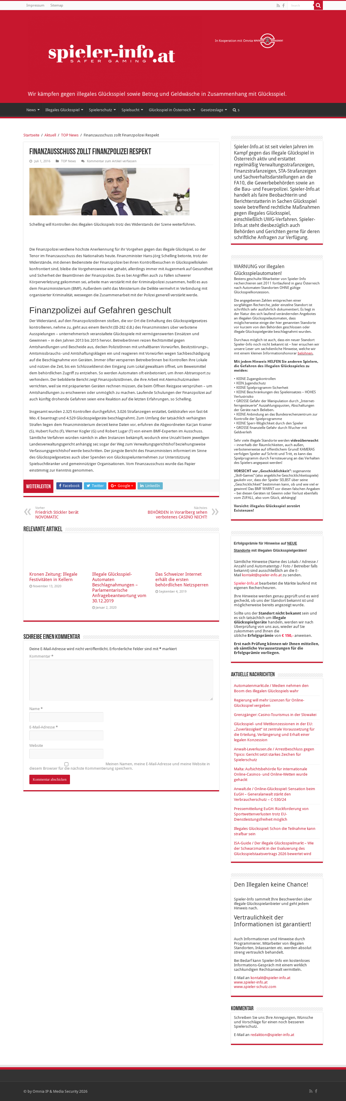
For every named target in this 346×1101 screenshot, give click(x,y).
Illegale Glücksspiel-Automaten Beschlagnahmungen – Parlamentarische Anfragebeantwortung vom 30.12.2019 (119, 588)
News (31, 110)
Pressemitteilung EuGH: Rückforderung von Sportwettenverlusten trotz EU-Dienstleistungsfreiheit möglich (271, 814)
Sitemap (56, 5)
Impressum (35, 5)
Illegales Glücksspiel (62, 110)
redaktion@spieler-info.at (272, 1034)
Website (36, 745)
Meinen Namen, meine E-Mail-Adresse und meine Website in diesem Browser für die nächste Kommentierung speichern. (119, 766)
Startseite (31, 135)
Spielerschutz (100, 110)
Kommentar (41, 656)
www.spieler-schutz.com (255, 986)
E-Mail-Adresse (43, 727)
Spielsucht (130, 110)
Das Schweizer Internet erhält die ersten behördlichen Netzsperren (181, 580)
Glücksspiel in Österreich (170, 110)
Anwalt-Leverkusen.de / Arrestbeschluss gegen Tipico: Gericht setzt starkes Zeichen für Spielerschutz (274, 754)
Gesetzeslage (212, 110)
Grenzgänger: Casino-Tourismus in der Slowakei (275, 714)
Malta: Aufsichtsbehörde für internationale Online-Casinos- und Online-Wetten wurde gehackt (270, 774)
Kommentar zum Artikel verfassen (111, 161)
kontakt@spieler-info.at (262, 575)
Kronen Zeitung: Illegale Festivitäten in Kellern (53, 577)
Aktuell (50, 135)
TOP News (70, 135)
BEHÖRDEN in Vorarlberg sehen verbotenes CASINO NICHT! (176, 512)
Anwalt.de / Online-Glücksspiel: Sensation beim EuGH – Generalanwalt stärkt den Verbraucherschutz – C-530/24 (274, 794)
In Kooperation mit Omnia (249, 41)
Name (36, 709)
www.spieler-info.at (250, 982)
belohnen (305, 353)
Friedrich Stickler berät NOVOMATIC (65, 512)
